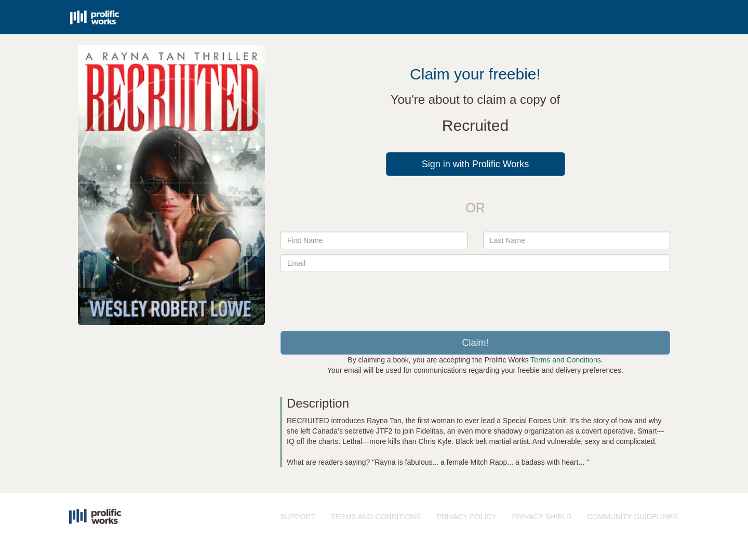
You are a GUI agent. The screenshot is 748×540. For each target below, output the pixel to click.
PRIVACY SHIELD (542, 516)
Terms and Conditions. (566, 360)
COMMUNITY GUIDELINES (632, 516)
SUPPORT (297, 516)
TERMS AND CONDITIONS (376, 516)
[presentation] (475, 297)
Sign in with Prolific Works (475, 164)
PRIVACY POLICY (466, 516)
